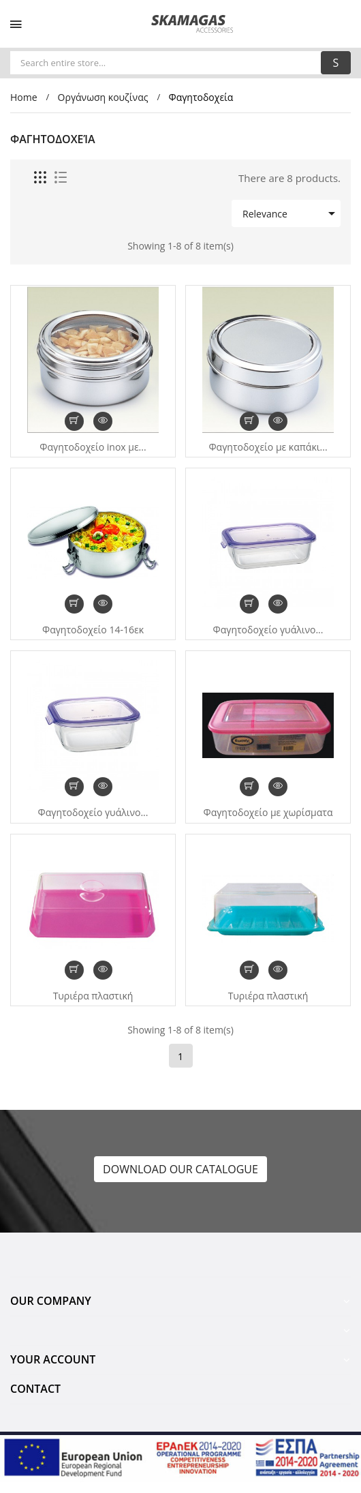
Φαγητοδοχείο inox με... (93, 447)
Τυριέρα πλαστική (93, 996)
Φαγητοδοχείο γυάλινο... (268, 630)
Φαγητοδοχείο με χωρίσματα (268, 812)
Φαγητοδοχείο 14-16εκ (93, 630)
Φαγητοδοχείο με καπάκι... (267, 447)
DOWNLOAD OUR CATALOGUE (180, 1169)
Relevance (291, 213)
